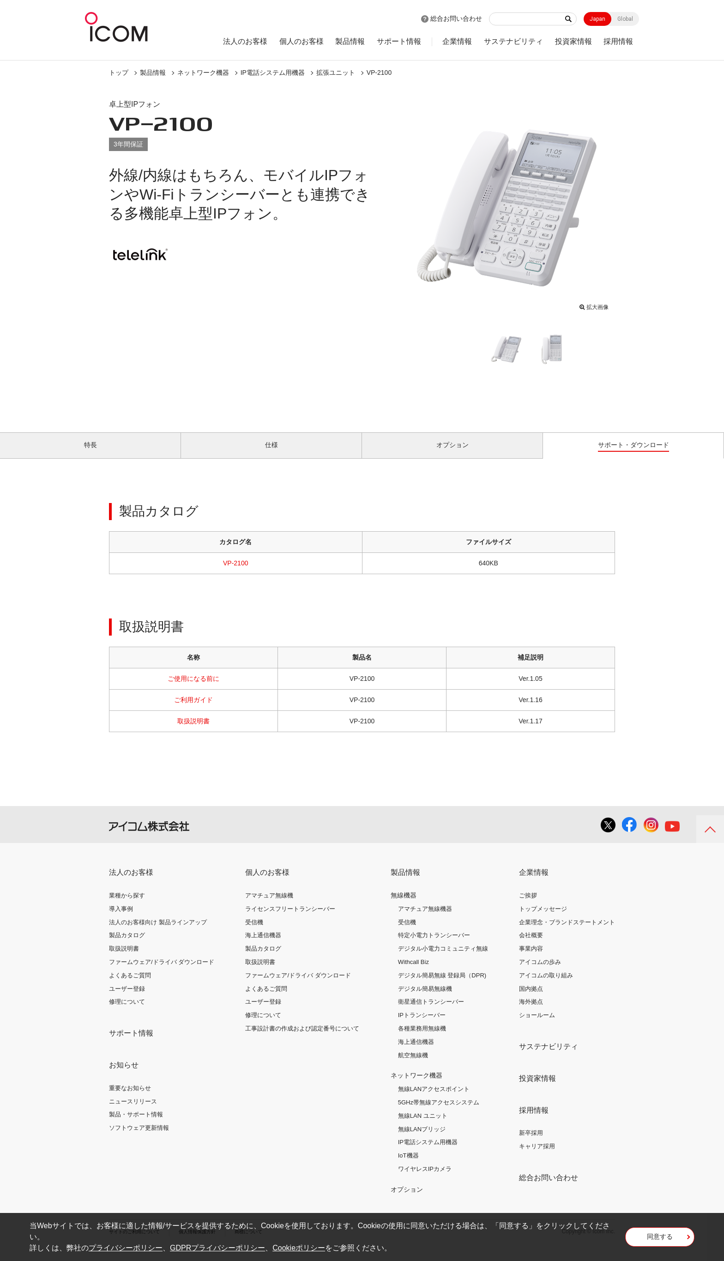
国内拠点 (531, 998)
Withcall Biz (413, 972)
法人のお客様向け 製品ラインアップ (158, 932)
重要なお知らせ (130, 1098)
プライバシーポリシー (126, 1248)
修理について (127, 1012)
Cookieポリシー (298, 1248)
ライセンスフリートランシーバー (290, 919)
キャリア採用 (537, 1156)
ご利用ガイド (193, 710)
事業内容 (531, 959)
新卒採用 (531, 1143)
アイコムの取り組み (546, 985)
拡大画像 (594, 305)
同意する (660, 1239)
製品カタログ (127, 945)
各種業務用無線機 (422, 1039)
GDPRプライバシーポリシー (217, 1248)
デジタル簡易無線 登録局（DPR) (442, 985)
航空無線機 (413, 1065)
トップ (118, 72)
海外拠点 (531, 1012)
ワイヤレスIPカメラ (425, 1179)
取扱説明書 (193, 731)
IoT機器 (408, 1166)
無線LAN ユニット (422, 1126)
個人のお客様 (301, 41)
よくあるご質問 (130, 985)
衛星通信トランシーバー (431, 1012)
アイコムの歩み (540, 972)
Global (625, 19)
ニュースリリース (133, 1111)
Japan (597, 19)
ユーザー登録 (127, 998)
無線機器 (403, 905)
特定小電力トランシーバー (434, 945)
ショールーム (537, 1025)
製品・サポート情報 (136, 1125)
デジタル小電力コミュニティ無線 (443, 959)
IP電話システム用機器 (273, 72)
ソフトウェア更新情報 (139, 1138)
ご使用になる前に (193, 689)
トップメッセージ (543, 919)
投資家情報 (573, 41)
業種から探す (127, 906)
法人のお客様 (245, 41)
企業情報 (457, 41)
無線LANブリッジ (422, 1139)
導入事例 (121, 919)
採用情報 (618, 41)
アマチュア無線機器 (425, 919)
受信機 (254, 932)
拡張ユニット (335, 72)
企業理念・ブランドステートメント (567, 932)
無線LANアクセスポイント (434, 1099)
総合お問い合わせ (456, 18)
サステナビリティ (513, 41)
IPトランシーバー (422, 1025)
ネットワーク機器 (203, 72)
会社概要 (531, 945)
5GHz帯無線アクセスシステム (438, 1112)
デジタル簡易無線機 (425, 998)
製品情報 (350, 41)
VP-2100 (379, 72)
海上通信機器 (263, 945)
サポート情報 (399, 41)
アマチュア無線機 (269, 906)
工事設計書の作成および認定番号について (302, 1039)
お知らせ (124, 1075)
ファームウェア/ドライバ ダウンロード (161, 972)
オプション (407, 1200)
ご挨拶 (528, 906)
